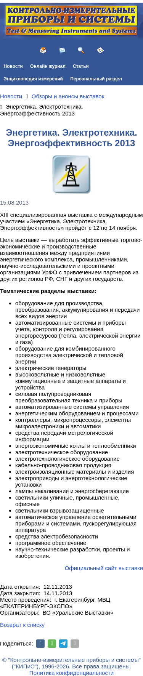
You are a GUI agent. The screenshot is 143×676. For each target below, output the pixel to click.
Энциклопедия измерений (33, 79)
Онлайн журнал (48, 66)
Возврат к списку (22, 625)
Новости (13, 66)
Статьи (81, 66)
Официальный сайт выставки (104, 568)
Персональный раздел (96, 79)
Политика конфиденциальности (71, 673)
